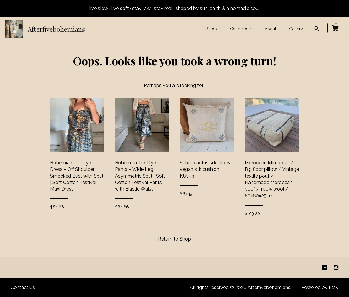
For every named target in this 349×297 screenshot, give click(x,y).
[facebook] (325, 267)
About (270, 28)
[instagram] (336, 267)
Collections (241, 28)
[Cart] (335, 29)
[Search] (317, 29)
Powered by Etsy (319, 287)
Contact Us (23, 287)
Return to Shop (174, 239)
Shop (212, 28)
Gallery (296, 28)
